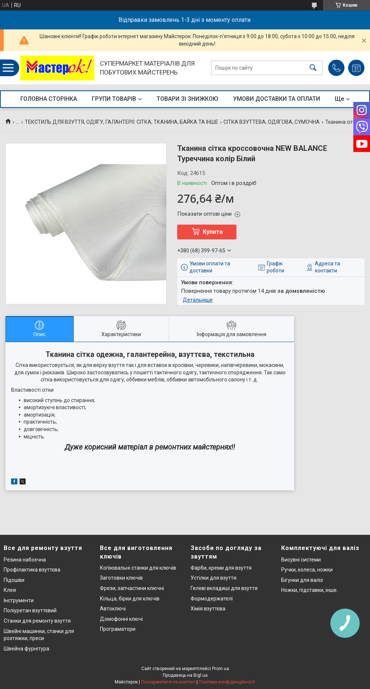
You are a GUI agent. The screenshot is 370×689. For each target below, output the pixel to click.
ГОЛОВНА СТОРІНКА (48, 98)
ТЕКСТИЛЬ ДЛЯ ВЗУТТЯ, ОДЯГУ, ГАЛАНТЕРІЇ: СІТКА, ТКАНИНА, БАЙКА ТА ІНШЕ (121, 122)
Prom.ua (220, 668)
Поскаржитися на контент (168, 682)
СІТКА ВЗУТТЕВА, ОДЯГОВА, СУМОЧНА (271, 122)
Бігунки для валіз (302, 580)
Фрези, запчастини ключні (132, 588)
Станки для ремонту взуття (37, 621)
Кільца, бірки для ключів (129, 599)
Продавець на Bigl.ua (185, 675)
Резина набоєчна (25, 560)
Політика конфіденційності (227, 682)
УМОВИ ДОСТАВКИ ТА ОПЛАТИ (276, 98)
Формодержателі (212, 599)
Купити (213, 231)
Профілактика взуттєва (32, 570)
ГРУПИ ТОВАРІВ (114, 98)
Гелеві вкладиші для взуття (224, 588)
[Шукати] (313, 68)
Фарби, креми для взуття (221, 568)
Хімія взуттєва (208, 609)
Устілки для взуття (213, 578)
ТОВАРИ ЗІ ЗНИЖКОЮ (187, 98)
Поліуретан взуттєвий (30, 610)
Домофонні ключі (121, 619)
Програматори (117, 629)
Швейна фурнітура (26, 649)
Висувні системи (301, 560)
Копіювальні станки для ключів (138, 568)
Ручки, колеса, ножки (307, 570)
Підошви (14, 580)
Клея (10, 590)
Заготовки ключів (121, 578)
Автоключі (113, 609)
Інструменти (19, 600)
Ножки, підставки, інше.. (310, 590)
